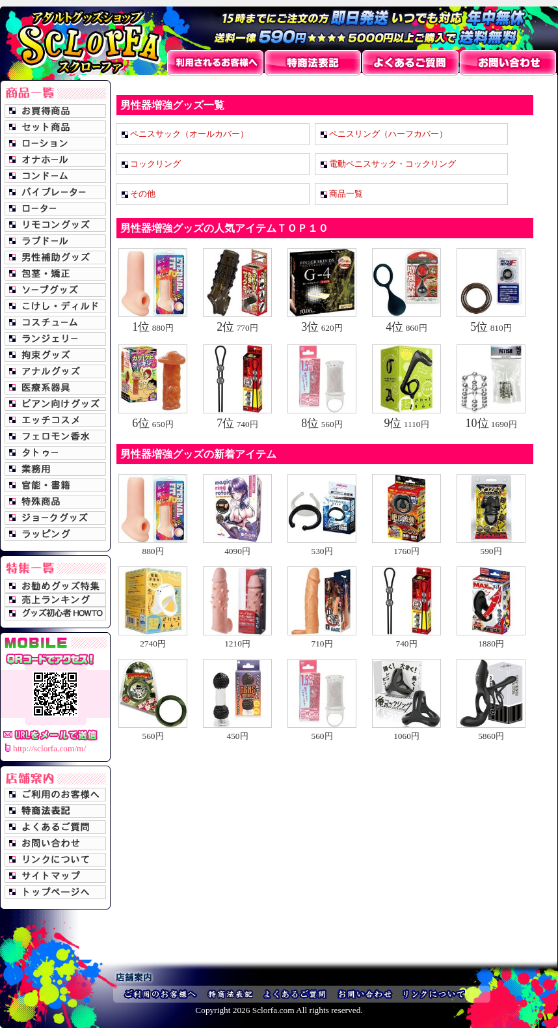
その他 (142, 194)
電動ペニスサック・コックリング (392, 164)
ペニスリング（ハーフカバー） (388, 134)
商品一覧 (346, 194)
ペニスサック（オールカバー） (189, 134)
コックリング (155, 164)
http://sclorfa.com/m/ (49, 748)
